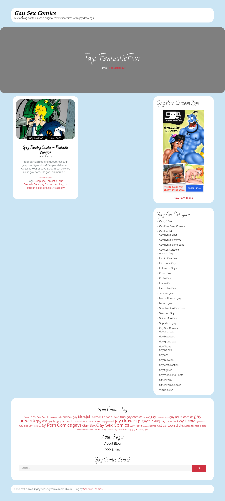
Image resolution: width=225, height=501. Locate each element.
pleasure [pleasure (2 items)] (89, 430)
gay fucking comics (51, 184)
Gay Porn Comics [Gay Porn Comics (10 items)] (55, 425)
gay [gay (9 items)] (152, 416)
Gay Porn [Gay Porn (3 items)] (33, 426)
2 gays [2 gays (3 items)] (27, 417)
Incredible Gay (167, 288)
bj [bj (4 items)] (63, 417)
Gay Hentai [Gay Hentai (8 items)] (186, 421)
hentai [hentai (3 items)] (153, 426)
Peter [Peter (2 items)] (83, 430)
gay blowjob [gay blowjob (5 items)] (64, 421)
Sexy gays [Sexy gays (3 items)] (106, 429)
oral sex (47, 187)
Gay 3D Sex (165, 221)
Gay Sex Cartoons (169, 249)
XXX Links (112, 450)
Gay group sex (167, 341)
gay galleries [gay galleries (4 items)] (168, 421)
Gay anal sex (166, 331)
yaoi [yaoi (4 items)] (136, 429)
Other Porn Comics (170, 385)
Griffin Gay (165, 278)
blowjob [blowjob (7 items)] (84, 416)
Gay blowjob (36, 138)
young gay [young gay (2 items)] (144, 430)
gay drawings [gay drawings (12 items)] (127, 420)
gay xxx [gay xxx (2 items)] (146, 426)
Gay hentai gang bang (172, 244)
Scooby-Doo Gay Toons (172, 308)
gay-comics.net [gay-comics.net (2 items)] (163, 417)
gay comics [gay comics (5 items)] (96, 421)
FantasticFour (31, 184)
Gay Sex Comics (35, 13)
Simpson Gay (166, 313)
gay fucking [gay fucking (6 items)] (151, 421)
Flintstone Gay (167, 263)
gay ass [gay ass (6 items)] (41, 421)
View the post (45, 177)
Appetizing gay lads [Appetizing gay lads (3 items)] (52, 417)
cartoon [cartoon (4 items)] (97, 417)
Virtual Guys (166, 390)
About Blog (112, 443)
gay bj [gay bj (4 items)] (51, 421)
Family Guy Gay (168, 258)
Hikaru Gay (165, 283)
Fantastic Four (54, 180)
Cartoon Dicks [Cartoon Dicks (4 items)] (110, 417)
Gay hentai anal (168, 234)
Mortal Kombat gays (170, 298)
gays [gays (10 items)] (77, 425)
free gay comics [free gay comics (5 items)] (131, 417)
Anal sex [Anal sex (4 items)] (36, 417)
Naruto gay (165, 303)
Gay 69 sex (165, 350)
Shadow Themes (92, 489)
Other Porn (165, 380)
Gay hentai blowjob (170, 239)
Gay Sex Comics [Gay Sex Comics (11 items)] (112, 425)
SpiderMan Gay (168, 318)
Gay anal (164, 355)
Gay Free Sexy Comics (172, 226)
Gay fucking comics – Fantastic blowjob (45, 150)
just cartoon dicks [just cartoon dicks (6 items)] (170, 425)
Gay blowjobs (167, 336)
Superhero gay (167, 323)
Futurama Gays (168, 268)
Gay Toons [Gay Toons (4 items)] (136, 425)
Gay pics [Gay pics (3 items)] (23, 426)
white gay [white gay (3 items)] (128, 429)
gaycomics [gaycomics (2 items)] (108, 422)
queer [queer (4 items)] (97, 429)
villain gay (59, 187)
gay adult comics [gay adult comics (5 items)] (181, 417)
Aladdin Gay (166, 253)
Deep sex (40, 180)
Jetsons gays (166, 293)
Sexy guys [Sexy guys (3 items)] (117, 429)
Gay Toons (55, 138)
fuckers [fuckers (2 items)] (146, 417)
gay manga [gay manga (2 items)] (201, 422)
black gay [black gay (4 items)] (71, 417)
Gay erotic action (168, 365)
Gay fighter (165, 370)
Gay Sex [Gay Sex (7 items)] (89, 425)
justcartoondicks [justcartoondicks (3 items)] (192, 426)
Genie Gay (165, 273)
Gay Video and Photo (171, 375)
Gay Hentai (165, 231)
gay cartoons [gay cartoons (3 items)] (80, 421)
